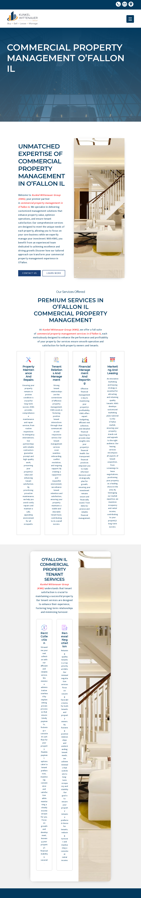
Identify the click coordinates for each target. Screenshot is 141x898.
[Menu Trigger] (130, 19)
